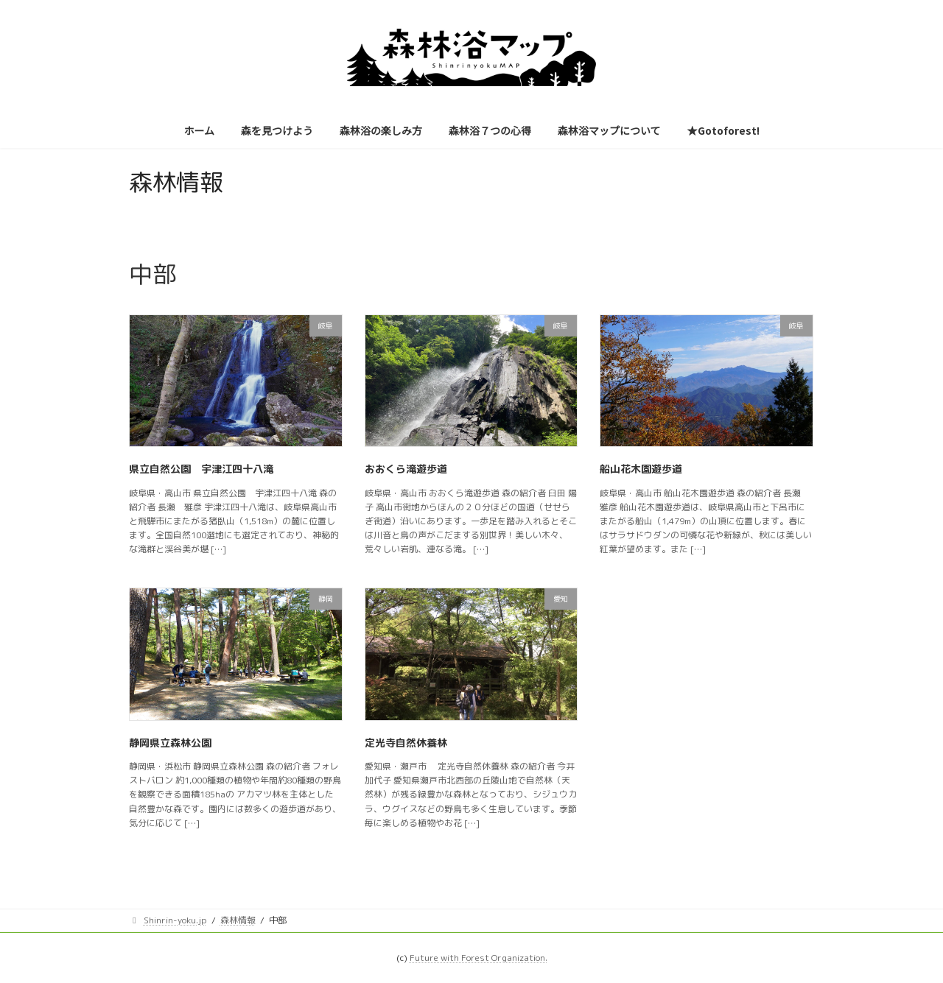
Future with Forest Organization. (478, 957)
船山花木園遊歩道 (641, 469)
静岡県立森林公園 (170, 743)
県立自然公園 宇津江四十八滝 (201, 469)
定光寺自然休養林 (406, 743)
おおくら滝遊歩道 (406, 469)
